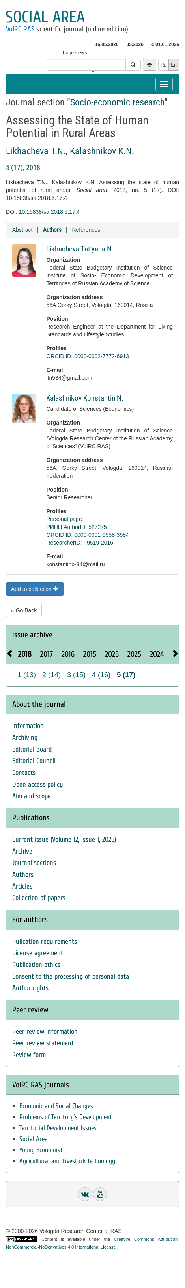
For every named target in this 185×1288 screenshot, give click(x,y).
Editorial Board (32, 749)
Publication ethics (36, 965)
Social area (45, 17)
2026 (112, 654)
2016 (68, 654)
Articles (22, 886)
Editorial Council (34, 761)
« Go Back (24, 610)
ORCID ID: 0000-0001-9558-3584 (87, 535)
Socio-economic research (117, 102)
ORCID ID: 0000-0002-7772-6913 (87, 356)
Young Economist (41, 1150)
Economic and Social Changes (56, 1106)
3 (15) (76, 675)
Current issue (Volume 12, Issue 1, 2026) (64, 839)
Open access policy (37, 784)
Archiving (24, 738)
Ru (163, 65)
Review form (29, 1055)
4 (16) (101, 675)
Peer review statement (43, 1043)
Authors (52, 229)
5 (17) (126, 675)
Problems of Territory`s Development (65, 1117)
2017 (46, 654)
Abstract (22, 230)
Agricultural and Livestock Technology (67, 1161)
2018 (25, 654)
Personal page (64, 519)
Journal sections (34, 863)
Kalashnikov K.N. (102, 151)
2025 (134, 654)
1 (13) (26, 675)
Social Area (33, 1139)
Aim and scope (31, 796)
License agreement (37, 953)
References (86, 230)
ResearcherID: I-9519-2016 (79, 543)
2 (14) (51, 675)
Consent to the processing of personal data (70, 976)
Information (28, 726)
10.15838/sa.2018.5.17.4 (49, 212)
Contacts (24, 773)
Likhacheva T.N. (35, 151)
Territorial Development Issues (58, 1128)
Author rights (30, 988)
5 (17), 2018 (23, 167)
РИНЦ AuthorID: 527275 (76, 527)
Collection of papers (38, 898)
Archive (22, 851)
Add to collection (35, 589)
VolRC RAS (20, 29)
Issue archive (32, 634)
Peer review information (45, 1031)
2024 (157, 654)
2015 (89, 654)
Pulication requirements (44, 941)
